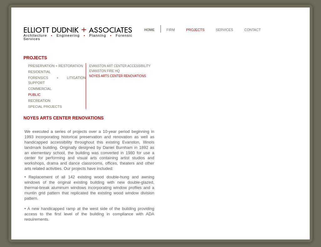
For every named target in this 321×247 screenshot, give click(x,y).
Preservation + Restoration (55, 66)
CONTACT (252, 30)
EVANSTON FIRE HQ (104, 71)
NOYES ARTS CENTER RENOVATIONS (117, 76)
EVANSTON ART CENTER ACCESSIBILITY (120, 66)
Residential (39, 72)
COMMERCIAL (40, 89)
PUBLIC (34, 95)
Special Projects (45, 106)
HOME (149, 30)
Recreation (39, 100)
